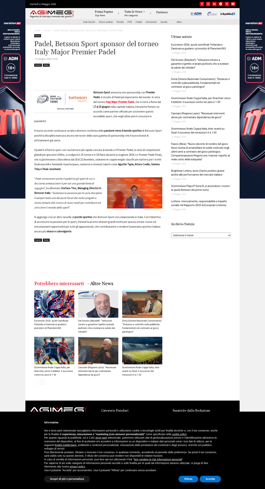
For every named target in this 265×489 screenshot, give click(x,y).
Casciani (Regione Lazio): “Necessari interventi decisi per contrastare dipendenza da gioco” (97, 371)
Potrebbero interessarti (59, 284)
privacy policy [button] (77, 466)
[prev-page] (36, 382)
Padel (139, 22)
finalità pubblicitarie (66, 445)
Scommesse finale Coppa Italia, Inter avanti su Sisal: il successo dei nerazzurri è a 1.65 (140, 371)
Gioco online (106, 22)
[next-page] (42, 382)
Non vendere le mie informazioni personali (158, 459)
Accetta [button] (210, 478)
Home (37, 30)
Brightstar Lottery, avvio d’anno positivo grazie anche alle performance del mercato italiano (198, 172)
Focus (47, 30)
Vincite (120, 22)
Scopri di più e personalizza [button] (67, 478)
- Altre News (100, 284)
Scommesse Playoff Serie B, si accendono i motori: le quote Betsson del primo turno (200, 188)
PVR (130, 22)
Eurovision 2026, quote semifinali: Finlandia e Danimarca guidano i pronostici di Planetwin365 (51, 324)
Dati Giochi (89, 22)
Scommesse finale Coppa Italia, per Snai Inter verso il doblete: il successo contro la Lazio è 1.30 (53, 371)
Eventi (38, 65)
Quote (163, 22)
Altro (179, 22)
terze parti (101, 437)
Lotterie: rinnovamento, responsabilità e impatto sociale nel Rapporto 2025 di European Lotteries (199, 203)
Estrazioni (151, 22)
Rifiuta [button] (188, 478)
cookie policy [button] (179, 434)
